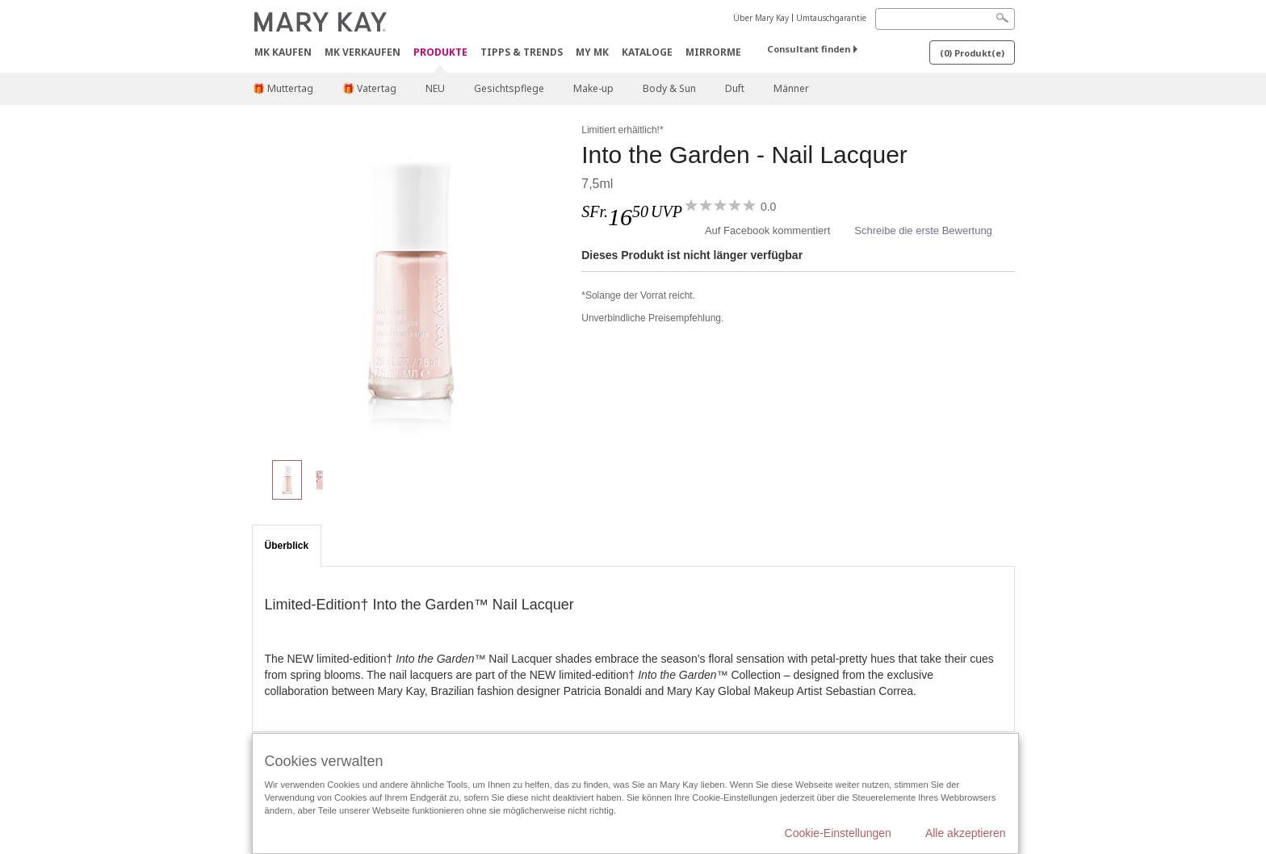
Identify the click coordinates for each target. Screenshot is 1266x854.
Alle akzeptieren (965, 833)
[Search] (945, 19)
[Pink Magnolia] (411, 282)
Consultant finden (808, 49)
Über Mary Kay (761, 17)
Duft (734, 88)
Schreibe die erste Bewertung (923, 230)
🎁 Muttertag (283, 88)
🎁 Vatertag (369, 88)
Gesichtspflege (509, 88)
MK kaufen (283, 52)
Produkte (440, 53)
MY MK (592, 52)
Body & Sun (669, 88)
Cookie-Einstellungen (838, 833)
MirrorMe (713, 52)
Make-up (593, 88)
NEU (435, 88)
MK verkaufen (362, 52)
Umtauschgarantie (831, 17)
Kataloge (647, 52)
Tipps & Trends (521, 52)
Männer (791, 88)
